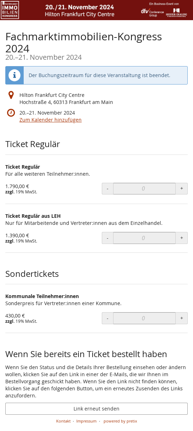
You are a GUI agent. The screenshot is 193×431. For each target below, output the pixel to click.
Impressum (86, 421)
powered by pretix (120, 421)
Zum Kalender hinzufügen (50, 119)
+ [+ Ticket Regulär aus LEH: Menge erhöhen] (181, 237)
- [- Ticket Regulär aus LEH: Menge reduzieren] (108, 237)
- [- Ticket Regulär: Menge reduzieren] (108, 188)
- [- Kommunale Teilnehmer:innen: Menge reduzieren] (108, 318)
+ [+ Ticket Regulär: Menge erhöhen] (181, 188)
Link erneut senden (96, 408)
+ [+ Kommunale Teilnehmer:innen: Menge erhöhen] (181, 318)
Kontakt (63, 421)
